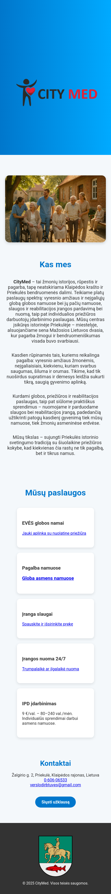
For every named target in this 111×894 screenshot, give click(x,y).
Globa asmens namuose (48, 578)
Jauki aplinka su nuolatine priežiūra (54, 533)
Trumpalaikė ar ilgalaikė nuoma (50, 669)
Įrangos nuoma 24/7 (44, 659)
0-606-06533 (55, 780)
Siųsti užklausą (55, 802)
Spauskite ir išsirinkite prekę (47, 624)
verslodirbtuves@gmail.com (55, 784)
